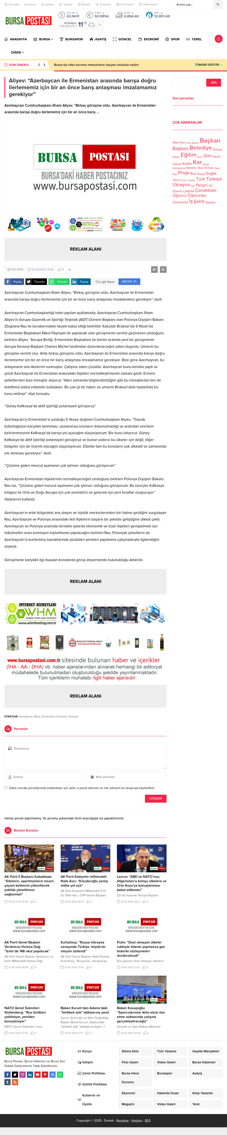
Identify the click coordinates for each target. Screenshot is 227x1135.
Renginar (122, 1120)
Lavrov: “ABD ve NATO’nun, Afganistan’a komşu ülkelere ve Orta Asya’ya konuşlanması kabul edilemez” (142, 883)
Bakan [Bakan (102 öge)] (195, 142)
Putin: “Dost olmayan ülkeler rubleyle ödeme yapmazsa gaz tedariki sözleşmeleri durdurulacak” (141, 949)
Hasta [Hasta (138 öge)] (216, 156)
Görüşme (61, 716)
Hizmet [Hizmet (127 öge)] (177, 164)
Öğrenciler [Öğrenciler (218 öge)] (196, 195)
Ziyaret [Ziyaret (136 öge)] (177, 191)
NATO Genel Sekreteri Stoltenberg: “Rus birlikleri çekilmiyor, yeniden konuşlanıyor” (25, 1014)
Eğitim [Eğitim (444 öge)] (188, 154)
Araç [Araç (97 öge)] (188, 142)
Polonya (73, 716)
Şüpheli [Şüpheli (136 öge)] (210, 202)
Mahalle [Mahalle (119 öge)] (191, 168)
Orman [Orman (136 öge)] (209, 168)
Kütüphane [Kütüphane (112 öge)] (179, 168)
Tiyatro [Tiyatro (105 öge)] (191, 180)
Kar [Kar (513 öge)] (197, 162)
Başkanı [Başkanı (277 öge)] (181, 148)
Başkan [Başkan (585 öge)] (210, 140)
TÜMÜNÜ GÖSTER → (209, 65)
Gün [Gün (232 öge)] (208, 155)
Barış (37, 716)
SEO (148, 1120)
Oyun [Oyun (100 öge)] (217, 168)
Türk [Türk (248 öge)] (200, 179)
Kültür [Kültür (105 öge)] (206, 164)
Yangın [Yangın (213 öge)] (201, 185)
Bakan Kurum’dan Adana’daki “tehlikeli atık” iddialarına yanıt (85, 1010)
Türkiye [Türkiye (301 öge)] (214, 179)
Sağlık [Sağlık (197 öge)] (211, 173)
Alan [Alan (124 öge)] (183, 142)
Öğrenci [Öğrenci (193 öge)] (179, 195)
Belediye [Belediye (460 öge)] (200, 147)
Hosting (136, 1120)
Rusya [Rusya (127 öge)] (201, 174)
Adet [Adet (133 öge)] (176, 142)
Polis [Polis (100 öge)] (175, 174)
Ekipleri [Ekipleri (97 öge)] (176, 157)
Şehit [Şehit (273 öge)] (199, 201)
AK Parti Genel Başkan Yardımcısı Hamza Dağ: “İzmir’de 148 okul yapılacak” (27, 946)
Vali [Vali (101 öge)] (193, 186)
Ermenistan (48, 716)
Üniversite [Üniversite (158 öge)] (180, 202)
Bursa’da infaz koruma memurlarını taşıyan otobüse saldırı (96, 65)
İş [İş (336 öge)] (191, 201)
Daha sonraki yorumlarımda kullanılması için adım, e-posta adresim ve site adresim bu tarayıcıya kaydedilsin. (82, 788)
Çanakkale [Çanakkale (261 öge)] (206, 190)
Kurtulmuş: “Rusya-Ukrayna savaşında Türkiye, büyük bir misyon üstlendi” (83, 946)
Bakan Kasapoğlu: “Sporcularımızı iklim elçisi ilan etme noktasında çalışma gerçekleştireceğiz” (141, 1014)
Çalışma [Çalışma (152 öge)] (188, 191)
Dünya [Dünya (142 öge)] (217, 149)
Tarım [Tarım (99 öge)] (183, 180)
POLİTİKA (17, 269)
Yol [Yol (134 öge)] (210, 186)
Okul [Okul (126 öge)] (200, 168)
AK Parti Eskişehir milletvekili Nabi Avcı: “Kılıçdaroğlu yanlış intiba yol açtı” (84, 881)
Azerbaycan (26, 716)
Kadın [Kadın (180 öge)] (187, 163)
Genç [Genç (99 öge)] (200, 157)
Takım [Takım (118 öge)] (176, 180)
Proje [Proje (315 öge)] (183, 173)
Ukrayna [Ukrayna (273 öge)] (181, 185)
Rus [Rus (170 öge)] (193, 173)
